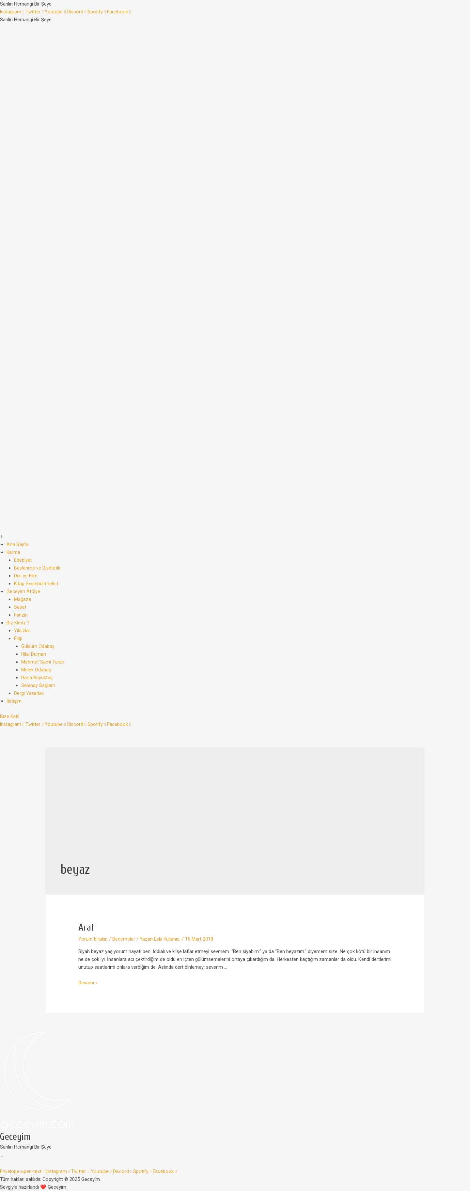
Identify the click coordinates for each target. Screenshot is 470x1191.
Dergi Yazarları (29, 693)
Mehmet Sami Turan (42, 662)
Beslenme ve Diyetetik (37, 568)
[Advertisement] (235, 811)
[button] (235, 537)
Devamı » (88, 983)
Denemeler (123, 939)
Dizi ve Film (26, 576)
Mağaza (22, 599)
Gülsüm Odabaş (38, 646)
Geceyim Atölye (23, 591)
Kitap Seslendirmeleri (36, 584)
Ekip (18, 638)
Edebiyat (23, 560)
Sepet (20, 607)
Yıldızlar (22, 631)
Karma (14, 552)
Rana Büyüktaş (37, 678)
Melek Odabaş (36, 670)
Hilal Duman (33, 654)
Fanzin (21, 615)
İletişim (14, 701)
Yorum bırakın (93, 939)
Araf (86, 927)
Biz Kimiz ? (18, 623)
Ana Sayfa (18, 544)
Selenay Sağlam (38, 685)
